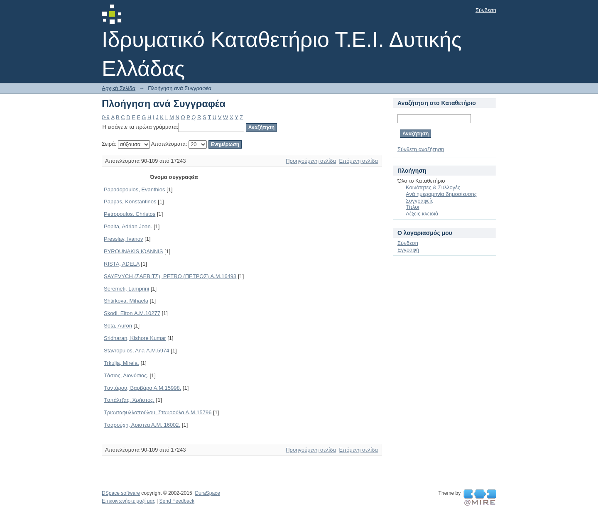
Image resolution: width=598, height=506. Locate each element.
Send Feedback (176, 501)
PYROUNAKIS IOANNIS (133, 251)
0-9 (106, 117)
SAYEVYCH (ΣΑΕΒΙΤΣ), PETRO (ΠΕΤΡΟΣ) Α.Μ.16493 (170, 276)
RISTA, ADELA (122, 264)
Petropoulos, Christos (129, 214)
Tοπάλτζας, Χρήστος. (129, 400)
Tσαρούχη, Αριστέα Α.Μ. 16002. (142, 425)
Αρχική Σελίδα (118, 88)
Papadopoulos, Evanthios (134, 189)
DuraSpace (207, 493)
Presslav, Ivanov (123, 239)
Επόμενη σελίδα (358, 161)
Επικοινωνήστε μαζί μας (128, 501)
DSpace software (121, 493)
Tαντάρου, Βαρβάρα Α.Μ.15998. (142, 388)
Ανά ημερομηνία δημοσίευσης (441, 194)
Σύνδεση (485, 10)
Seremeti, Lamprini (126, 289)
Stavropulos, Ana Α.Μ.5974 (136, 350)
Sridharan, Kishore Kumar (135, 338)
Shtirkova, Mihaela (126, 301)
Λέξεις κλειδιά (422, 213)
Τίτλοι (412, 207)
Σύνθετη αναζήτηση (420, 149)
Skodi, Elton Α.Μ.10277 (132, 313)
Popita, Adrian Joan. (128, 226)
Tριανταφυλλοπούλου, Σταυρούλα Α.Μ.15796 (157, 412)
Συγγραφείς (419, 201)
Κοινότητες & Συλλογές (433, 187)
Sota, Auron (118, 326)
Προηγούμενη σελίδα (311, 161)
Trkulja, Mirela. (121, 363)
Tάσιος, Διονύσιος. (126, 375)
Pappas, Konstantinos (130, 201)
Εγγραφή (408, 250)
